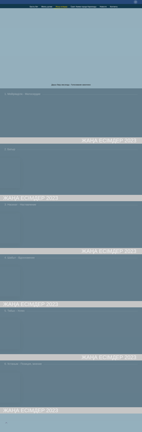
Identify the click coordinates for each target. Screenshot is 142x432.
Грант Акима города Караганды (83, 7)
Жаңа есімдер (61, 7)
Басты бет (34, 7)
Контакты (114, 7)
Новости (103, 7)
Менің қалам (46, 7)
